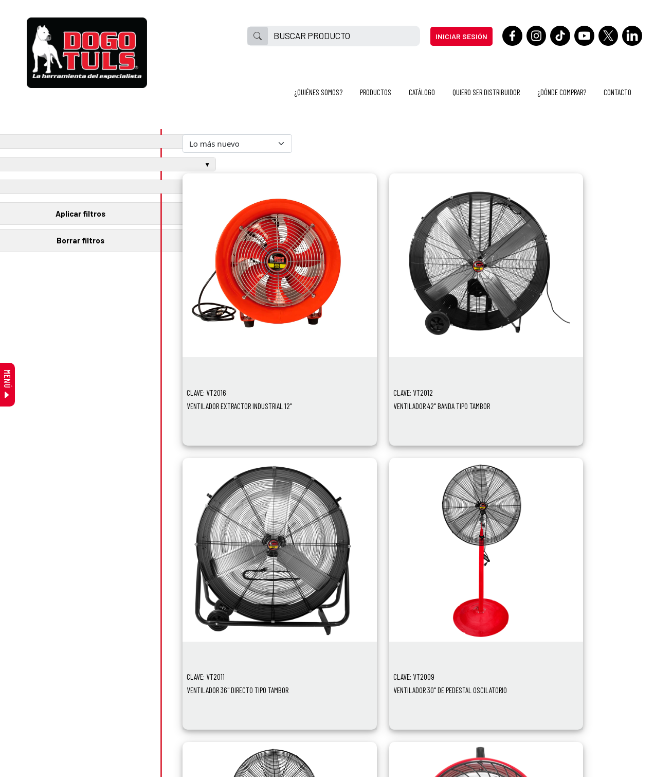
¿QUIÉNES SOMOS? (318, 92)
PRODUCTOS (375, 92)
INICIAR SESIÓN (461, 36)
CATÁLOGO (422, 92)
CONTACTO (617, 92)
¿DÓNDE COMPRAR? (561, 92)
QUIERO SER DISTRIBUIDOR (486, 92)
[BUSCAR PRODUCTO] (343, 36)
